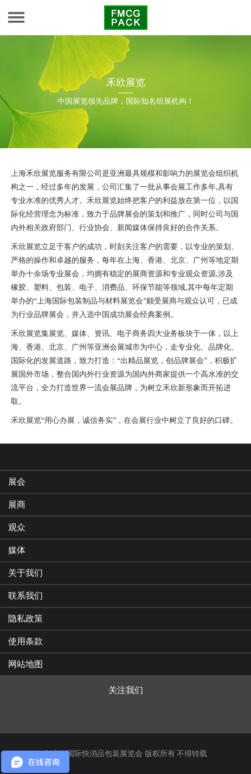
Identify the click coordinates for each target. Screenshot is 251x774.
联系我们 (25, 595)
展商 (16, 504)
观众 (16, 527)
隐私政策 (25, 618)
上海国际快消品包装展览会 (97, 754)
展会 (16, 481)
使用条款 (25, 641)
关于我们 (25, 573)
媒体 (16, 550)
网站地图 (25, 664)
